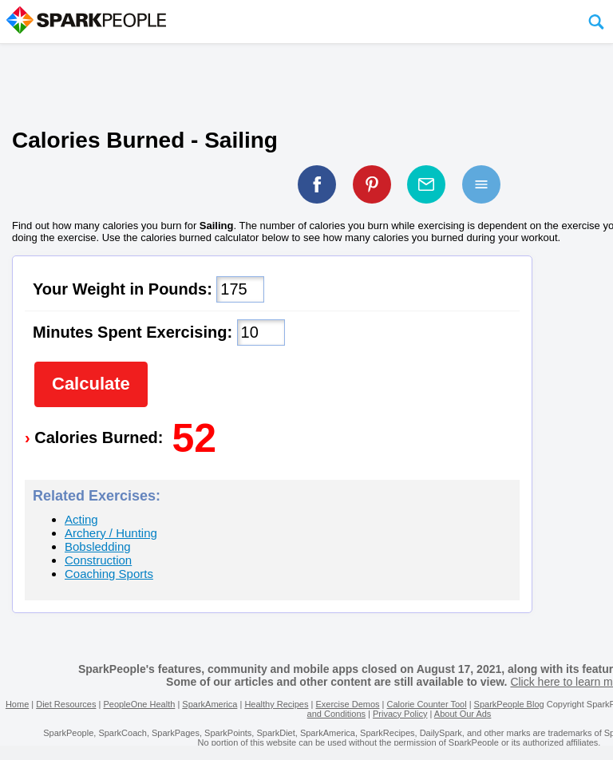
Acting (81, 519)
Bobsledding (98, 546)
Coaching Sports (109, 573)
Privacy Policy (400, 713)
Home (17, 704)
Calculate (91, 384)
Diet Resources (66, 704)
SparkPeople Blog (509, 704)
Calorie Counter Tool (427, 704)
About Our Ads (463, 713)
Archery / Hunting (111, 533)
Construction (98, 560)
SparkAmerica (209, 704)
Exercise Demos (347, 704)
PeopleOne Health (139, 704)
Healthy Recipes (276, 704)
